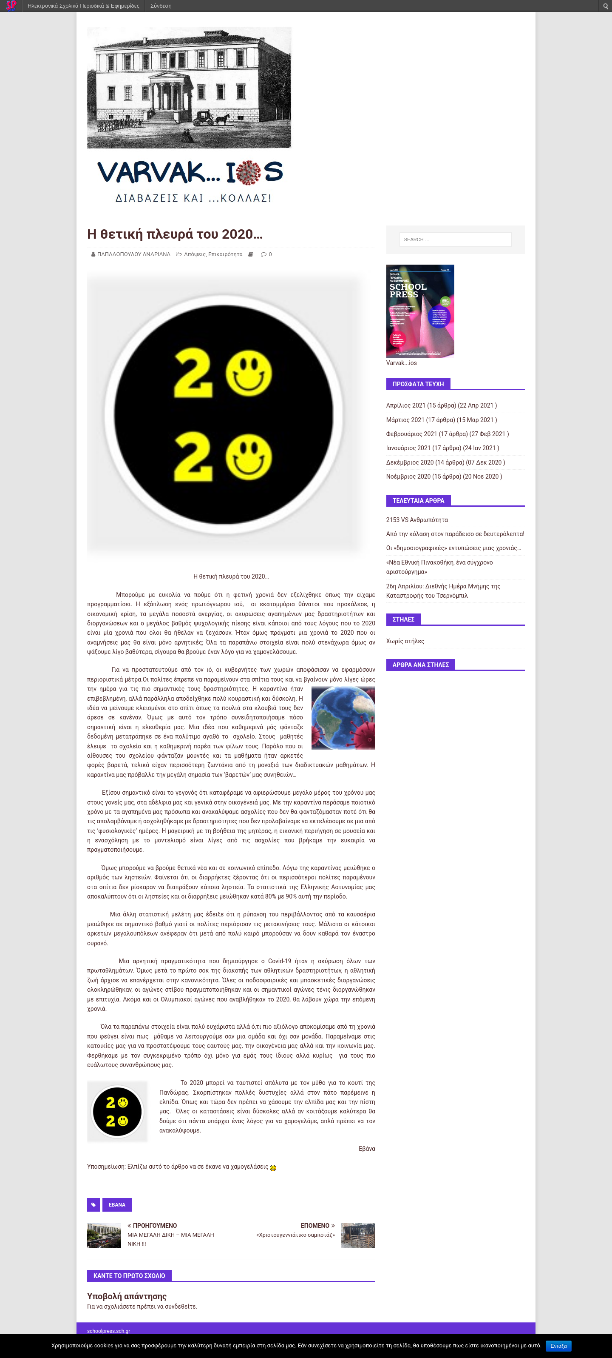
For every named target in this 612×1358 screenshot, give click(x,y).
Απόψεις (195, 254)
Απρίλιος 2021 (406, 405)
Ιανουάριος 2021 (408, 448)
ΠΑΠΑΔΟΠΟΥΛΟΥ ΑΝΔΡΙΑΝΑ (133, 254)
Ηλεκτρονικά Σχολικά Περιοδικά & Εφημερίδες (83, 6)
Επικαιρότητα (225, 254)
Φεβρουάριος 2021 (411, 434)
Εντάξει (558, 1346)
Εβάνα (117, 1205)
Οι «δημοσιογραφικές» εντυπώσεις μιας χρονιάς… (453, 548)
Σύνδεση (161, 6)
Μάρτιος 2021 (405, 420)
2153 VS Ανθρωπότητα (417, 519)
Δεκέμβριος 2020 (410, 462)
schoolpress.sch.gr (108, 1331)
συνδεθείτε (180, 1306)
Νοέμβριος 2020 (408, 476)
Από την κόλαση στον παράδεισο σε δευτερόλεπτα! (455, 534)
